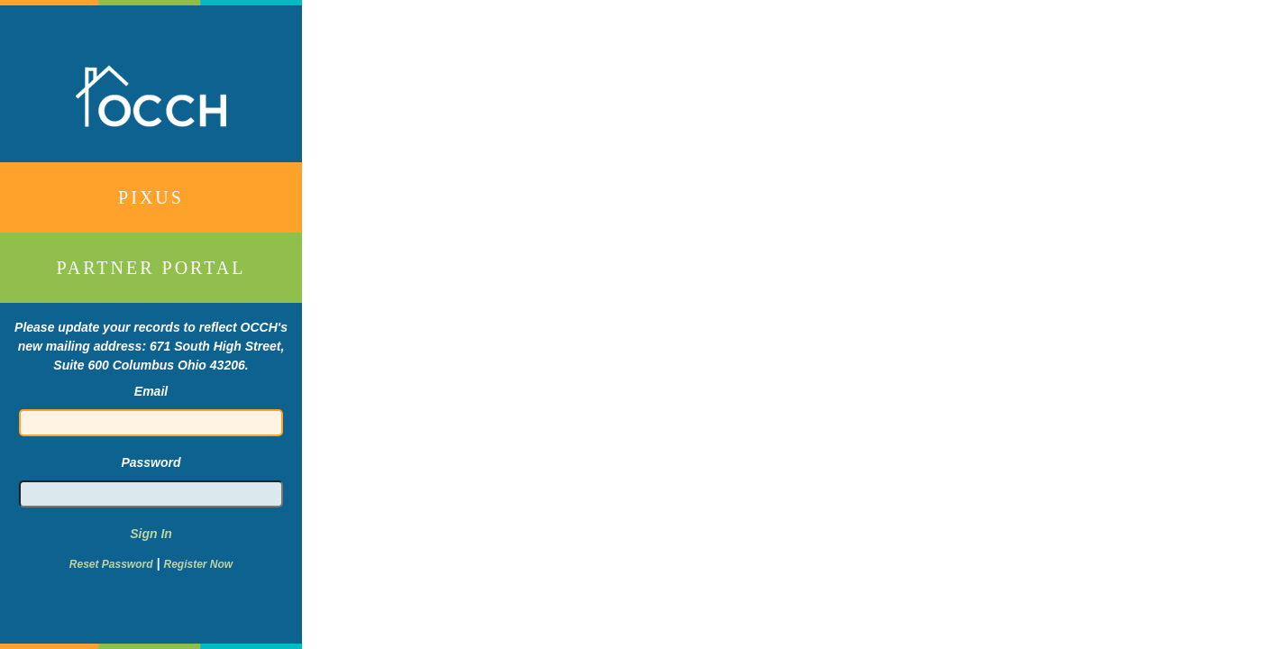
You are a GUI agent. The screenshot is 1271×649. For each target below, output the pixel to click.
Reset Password (111, 564)
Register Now (198, 564)
